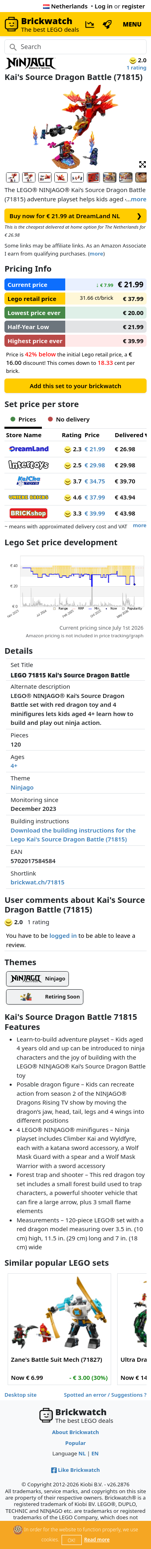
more (139, 199)
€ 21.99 (95, 449)
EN (95, 1453)
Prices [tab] (23, 419)
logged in (63, 935)
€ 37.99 (95, 497)
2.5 (72, 465)
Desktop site (20, 1394)
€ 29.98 (95, 465)
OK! (71, 1540)
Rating (71, 435)
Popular (75, 1443)
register (133, 6)
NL (82, 1453)
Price (92, 435)
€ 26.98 (125, 449)
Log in (104, 6)
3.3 (72, 513)
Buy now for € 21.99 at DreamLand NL (76, 216)
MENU (132, 24)
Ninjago (21, 787)
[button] (142, 163)
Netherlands (65, 6)
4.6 (72, 497)
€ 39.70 (125, 481)
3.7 (72, 481)
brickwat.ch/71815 (37, 882)
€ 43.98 (125, 513)
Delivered (129, 435)
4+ (13, 765)
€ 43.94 (125, 497)
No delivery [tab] (68, 419)
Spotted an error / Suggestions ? (105, 1394)
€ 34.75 (95, 481)
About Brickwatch (75, 1432)
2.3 (72, 449)
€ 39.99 (95, 513)
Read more (97, 1539)
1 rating (136, 67)
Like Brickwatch (75, 1469)
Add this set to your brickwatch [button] (76, 386)
